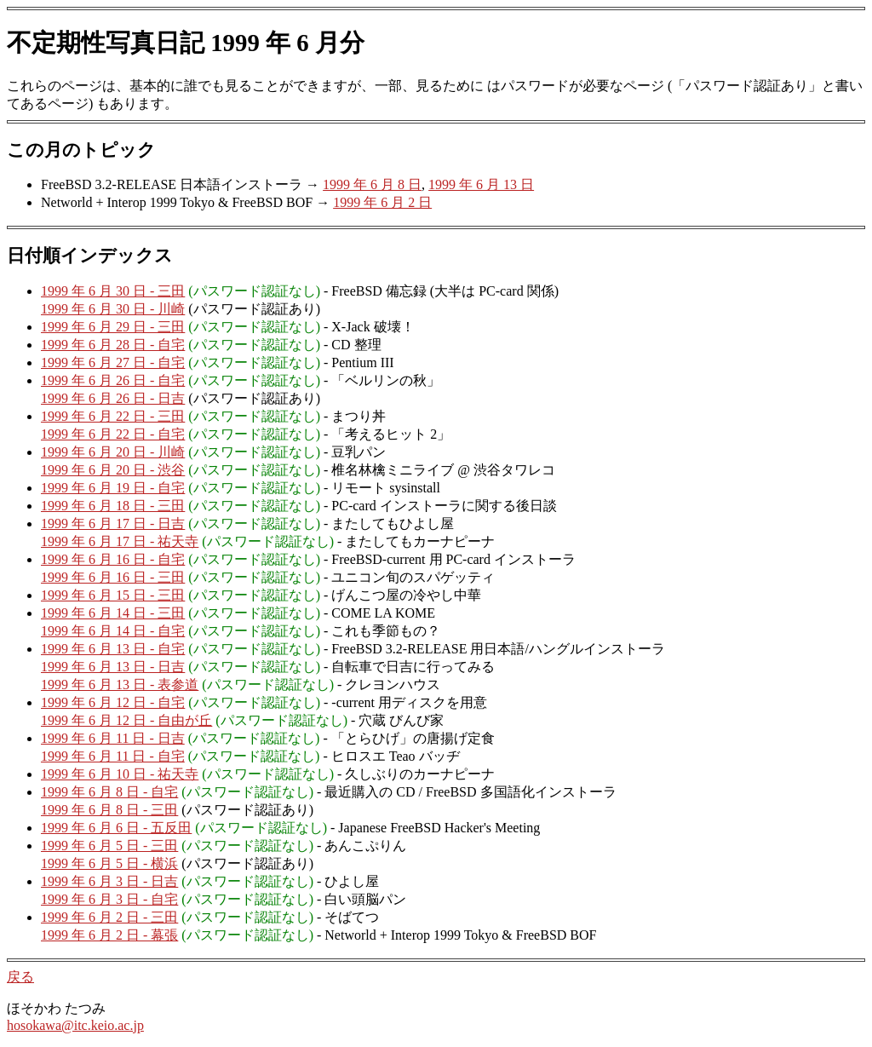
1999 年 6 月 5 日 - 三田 (109, 845)
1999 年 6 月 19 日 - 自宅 (113, 487)
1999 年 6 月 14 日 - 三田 (113, 613)
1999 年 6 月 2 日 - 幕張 (109, 935)
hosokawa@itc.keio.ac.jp (75, 1025)
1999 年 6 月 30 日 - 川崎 (113, 309)
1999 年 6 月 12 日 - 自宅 (113, 702)
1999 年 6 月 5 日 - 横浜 (109, 863)
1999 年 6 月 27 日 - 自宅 (113, 362)
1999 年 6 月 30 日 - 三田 (113, 291)
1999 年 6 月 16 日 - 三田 (113, 577)
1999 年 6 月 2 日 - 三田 (109, 917)
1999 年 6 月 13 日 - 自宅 (113, 648)
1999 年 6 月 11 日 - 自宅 (113, 756)
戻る (20, 976)
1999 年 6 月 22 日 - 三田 (113, 416)
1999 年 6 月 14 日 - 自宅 (113, 631)
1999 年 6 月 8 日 (372, 184)
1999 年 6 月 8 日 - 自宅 (109, 792)
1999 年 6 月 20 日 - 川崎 (113, 452)
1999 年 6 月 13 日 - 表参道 (119, 684)
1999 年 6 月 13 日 (481, 184)
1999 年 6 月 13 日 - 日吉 (113, 666)
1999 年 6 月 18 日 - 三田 (113, 505)
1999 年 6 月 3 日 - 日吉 (109, 881)
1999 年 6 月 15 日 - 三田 (113, 595)
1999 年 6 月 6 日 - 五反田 (116, 827)
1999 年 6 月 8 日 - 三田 (109, 810)
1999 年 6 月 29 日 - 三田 (113, 326)
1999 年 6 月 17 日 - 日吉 (113, 523)
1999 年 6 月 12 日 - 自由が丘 (126, 720)
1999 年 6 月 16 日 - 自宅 (113, 559)
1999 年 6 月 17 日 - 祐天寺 (119, 541)
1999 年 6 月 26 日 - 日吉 (113, 398)
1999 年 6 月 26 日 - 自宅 (113, 380)
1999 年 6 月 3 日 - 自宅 (109, 899)
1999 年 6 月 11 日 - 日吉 (113, 738)
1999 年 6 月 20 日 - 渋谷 (113, 470)
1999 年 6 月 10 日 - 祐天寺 (119, 774)
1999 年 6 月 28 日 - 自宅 (113, 344)
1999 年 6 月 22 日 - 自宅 (113, 434)
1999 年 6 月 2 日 (382, 202)
